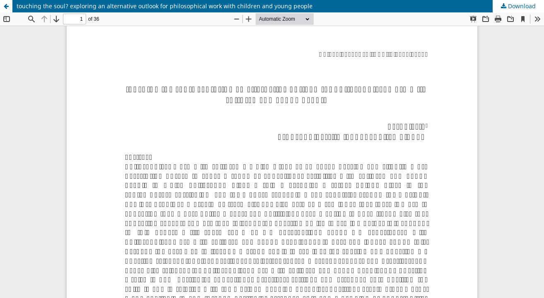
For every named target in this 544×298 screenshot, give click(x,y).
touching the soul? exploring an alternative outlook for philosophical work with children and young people (165, 6)
